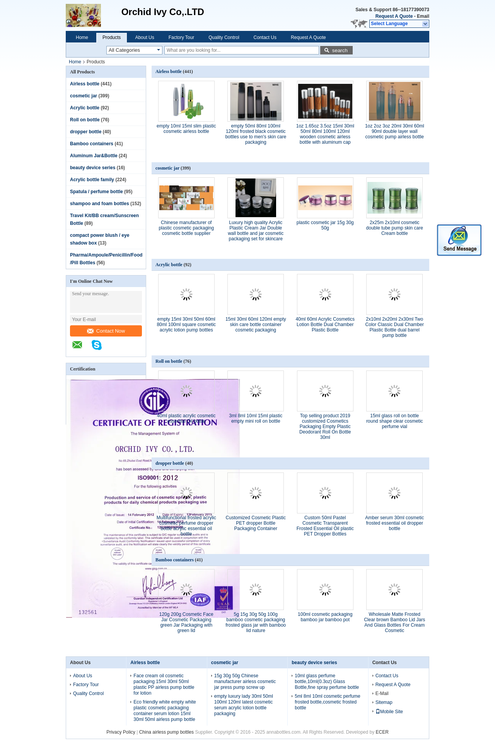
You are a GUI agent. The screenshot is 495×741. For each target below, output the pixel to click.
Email (423, 16)
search (340, 50)
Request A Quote (394, 16)
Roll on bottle (85, 119)
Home (82, 37)
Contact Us (265, 37)
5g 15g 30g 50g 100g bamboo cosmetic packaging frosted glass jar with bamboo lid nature (255, 622)
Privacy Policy (120, 732)
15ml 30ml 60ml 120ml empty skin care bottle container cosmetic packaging (255, 324)
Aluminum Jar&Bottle (94, 155)
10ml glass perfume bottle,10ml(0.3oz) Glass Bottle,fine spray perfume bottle (327, 681)
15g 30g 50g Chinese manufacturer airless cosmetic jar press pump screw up (245, 681)
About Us (144, 37)
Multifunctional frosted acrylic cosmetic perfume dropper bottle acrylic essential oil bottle (186, 526)
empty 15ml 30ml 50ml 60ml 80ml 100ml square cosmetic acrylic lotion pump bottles (186, 324)
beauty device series (92, 167)
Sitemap (384, 702)
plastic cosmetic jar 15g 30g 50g (325, 225)
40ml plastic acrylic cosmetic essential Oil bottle (186, 418)
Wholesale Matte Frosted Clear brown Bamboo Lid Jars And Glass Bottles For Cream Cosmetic (394, 622)
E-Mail (382, 693)
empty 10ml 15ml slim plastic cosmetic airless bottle (186, 128)
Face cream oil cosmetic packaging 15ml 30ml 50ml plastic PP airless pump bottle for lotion (163, 684)
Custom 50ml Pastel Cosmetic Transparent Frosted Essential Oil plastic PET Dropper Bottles (325, 526)
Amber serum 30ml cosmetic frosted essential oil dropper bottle (394, 523)
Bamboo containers (91, 143)
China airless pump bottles (166, 732)
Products (111, 37)
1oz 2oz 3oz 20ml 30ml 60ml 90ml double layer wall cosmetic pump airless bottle (394, 131)
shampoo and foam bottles (99, 203)
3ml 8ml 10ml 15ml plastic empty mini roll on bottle (255, 418)
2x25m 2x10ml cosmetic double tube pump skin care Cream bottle (394, 228)
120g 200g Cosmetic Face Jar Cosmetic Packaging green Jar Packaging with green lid (186, 622)
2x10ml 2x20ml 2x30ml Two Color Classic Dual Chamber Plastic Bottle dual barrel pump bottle (394, 327)
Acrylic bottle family (92, 179)
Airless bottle (84, 84)
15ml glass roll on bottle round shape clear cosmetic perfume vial (394, 421)
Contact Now (106, 331)
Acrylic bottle (84, 107)
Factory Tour (181, 37)
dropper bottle (85, 131)
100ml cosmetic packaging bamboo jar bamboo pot (325, 617)
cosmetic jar (83, 96)
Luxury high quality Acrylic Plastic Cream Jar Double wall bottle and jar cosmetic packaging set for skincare (255, 230)
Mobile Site (389, 711)
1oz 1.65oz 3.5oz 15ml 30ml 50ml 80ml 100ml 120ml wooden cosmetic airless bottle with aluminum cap (325, 134)
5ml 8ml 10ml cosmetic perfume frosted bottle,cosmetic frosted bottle (327, 701)
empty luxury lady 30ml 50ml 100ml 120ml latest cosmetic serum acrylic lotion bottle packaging (243, 704)
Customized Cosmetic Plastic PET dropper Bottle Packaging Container (256, 523)
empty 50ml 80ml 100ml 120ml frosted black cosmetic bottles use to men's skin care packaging (255, 134)
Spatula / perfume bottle (96, 191)
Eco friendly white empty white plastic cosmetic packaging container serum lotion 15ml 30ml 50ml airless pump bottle (164, 710)
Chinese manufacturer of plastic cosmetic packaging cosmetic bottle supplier (186, 228)
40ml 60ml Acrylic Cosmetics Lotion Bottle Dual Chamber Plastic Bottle (325, 324)
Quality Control (223, 37)
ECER (382, 732)
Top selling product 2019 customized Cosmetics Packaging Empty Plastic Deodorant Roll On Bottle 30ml (325, 426)
